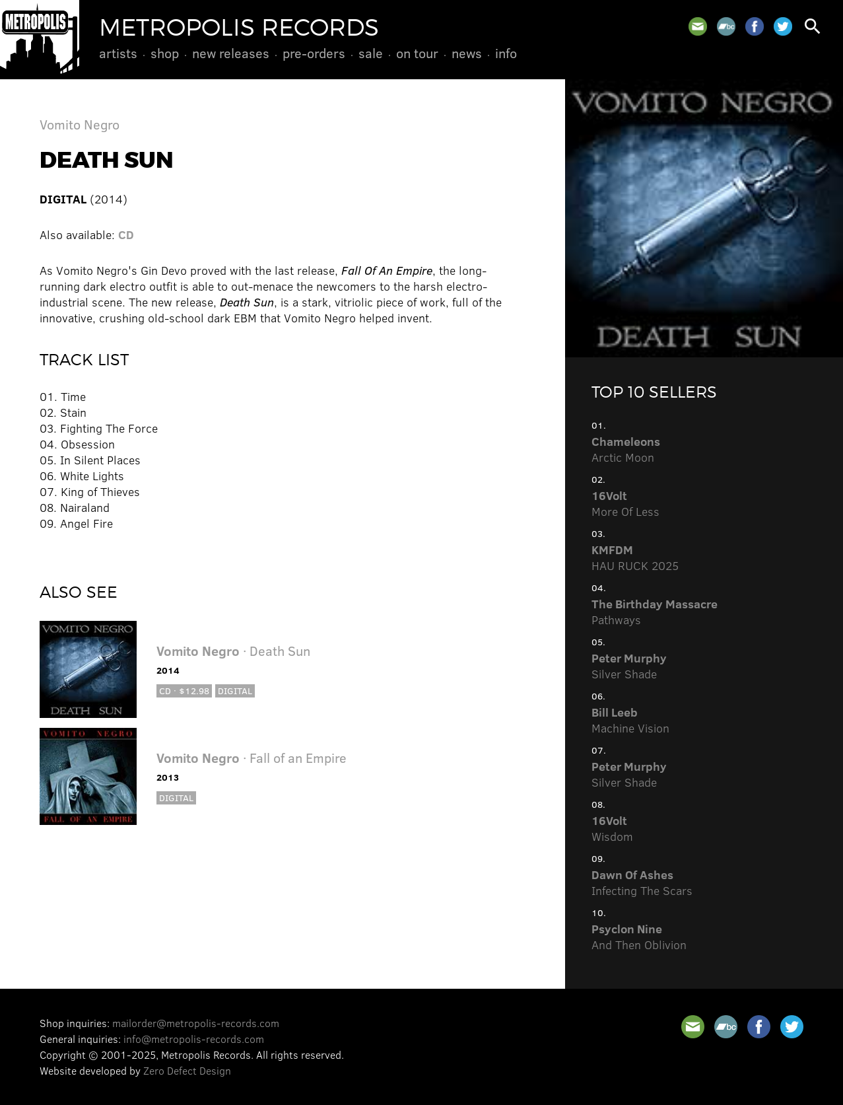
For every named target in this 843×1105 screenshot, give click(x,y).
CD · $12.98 (184, 690)
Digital (235, 690)
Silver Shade (629, 666)
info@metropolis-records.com (193, 1039)
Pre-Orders (314, 52)
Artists (118, 52)
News (467, 52)
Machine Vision (630, 720)
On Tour (417, 52)
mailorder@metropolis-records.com (195, 1023)
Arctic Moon (625, 449)
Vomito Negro (79, 124)
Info (506, 52)
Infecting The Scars (641, 882)
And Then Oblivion (639, 936)
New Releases (230, 52)
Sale (370, 52)
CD (126, 234)
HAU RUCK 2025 (635, 557)
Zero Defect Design (187, 1070)
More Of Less (625, 503)
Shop (165, 52)
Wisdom (612, 828)
